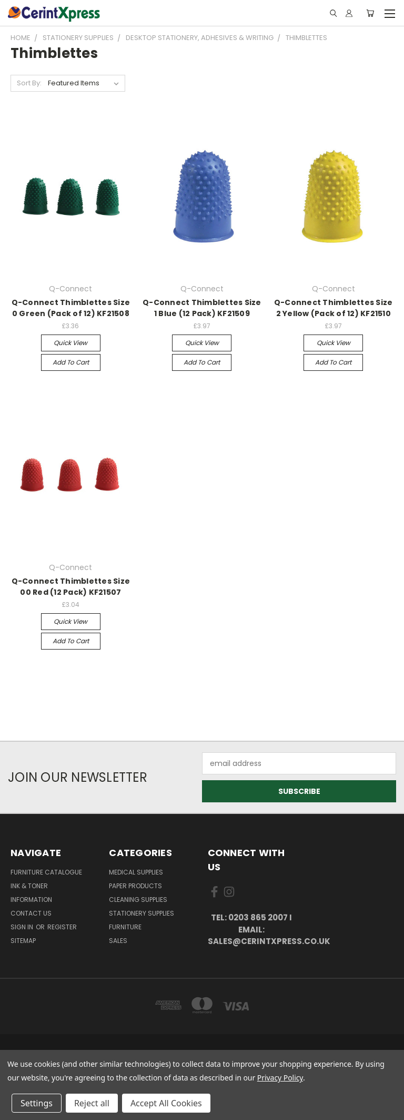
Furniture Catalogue (46, 872)
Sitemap (23, 940)
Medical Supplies (136, 872)
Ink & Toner (29, 885)
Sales (118, 940)
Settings (37, 1103)
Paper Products (135, 885)
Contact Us (31, 913)
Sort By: (29, 83)
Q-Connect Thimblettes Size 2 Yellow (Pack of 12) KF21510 (333, 308)
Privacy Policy (280, 1078)
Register (62, 926)
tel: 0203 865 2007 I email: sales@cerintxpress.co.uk (251, 929)
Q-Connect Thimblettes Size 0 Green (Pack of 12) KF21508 (71, 308)
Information (31, 899)
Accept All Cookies (166, 1103)
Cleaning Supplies (138, 899)
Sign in (23, 926)
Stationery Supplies (141, 913)
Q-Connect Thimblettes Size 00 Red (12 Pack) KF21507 (71, 586)
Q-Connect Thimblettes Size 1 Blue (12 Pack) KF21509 (202, 308)
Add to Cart (71, 362)
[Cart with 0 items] (370, 13)
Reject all (91, 1103)
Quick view (70, 342)
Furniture (125, 926)
